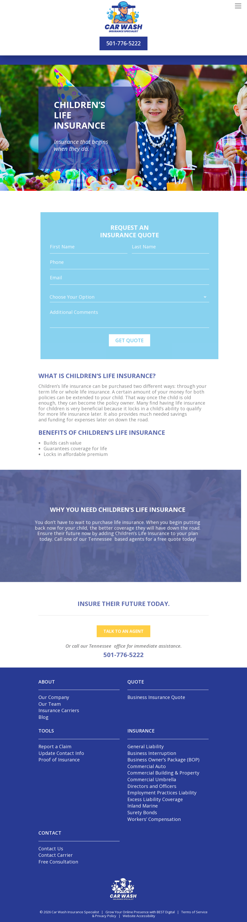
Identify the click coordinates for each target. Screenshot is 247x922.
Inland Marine (142, 806)
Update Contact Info (61, 753)
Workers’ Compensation (154, 819)
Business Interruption (151, 753)
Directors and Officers (151, 786)
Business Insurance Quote (156, 697)
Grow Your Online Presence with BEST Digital (140, 912)
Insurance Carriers (58, 710)
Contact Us (50, 848)
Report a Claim (54, 746)
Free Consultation (58, 862)
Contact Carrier (55, 855)
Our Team (49, 704)
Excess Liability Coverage (155, 799)
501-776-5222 (123, 43)
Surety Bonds (142, 812)
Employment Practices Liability (161, 792)
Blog (43, 717)
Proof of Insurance (59, 759)
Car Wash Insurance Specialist (75, 912)
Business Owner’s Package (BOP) (163, 759)
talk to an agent (123, 640)
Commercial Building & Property (163, 773)
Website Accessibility (139, 915)
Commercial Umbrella (151, 779)
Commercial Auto (146, 766)
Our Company (53, 697)
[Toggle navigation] (238, 6)
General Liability (145, 746)
